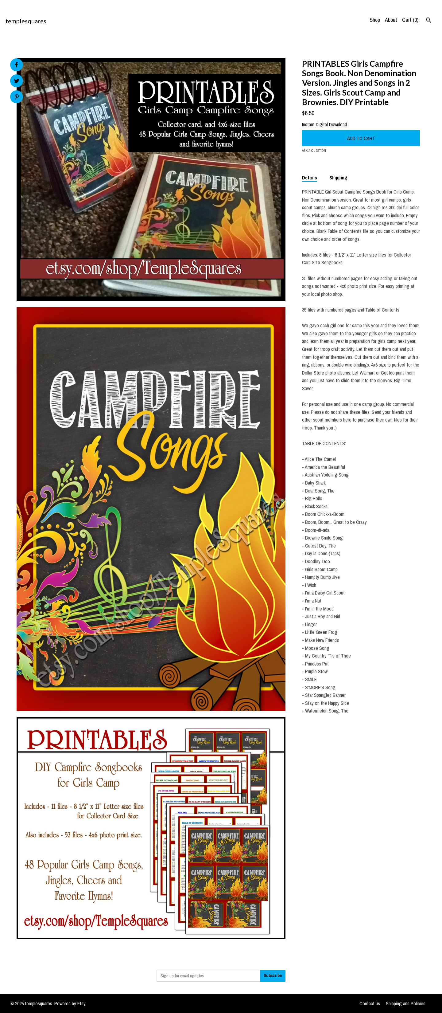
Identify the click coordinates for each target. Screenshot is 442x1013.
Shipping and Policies (405, 1003)
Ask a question (314, 150)
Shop (375, 20)
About (391, 20)
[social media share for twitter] (16, 81)
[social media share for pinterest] (16, 97)
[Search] (428, 21)
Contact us (369, 1003)
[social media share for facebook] (16, 64)
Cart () (410, 20)
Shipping (338, 177)
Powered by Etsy (70, 1003)
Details (309, 177)
